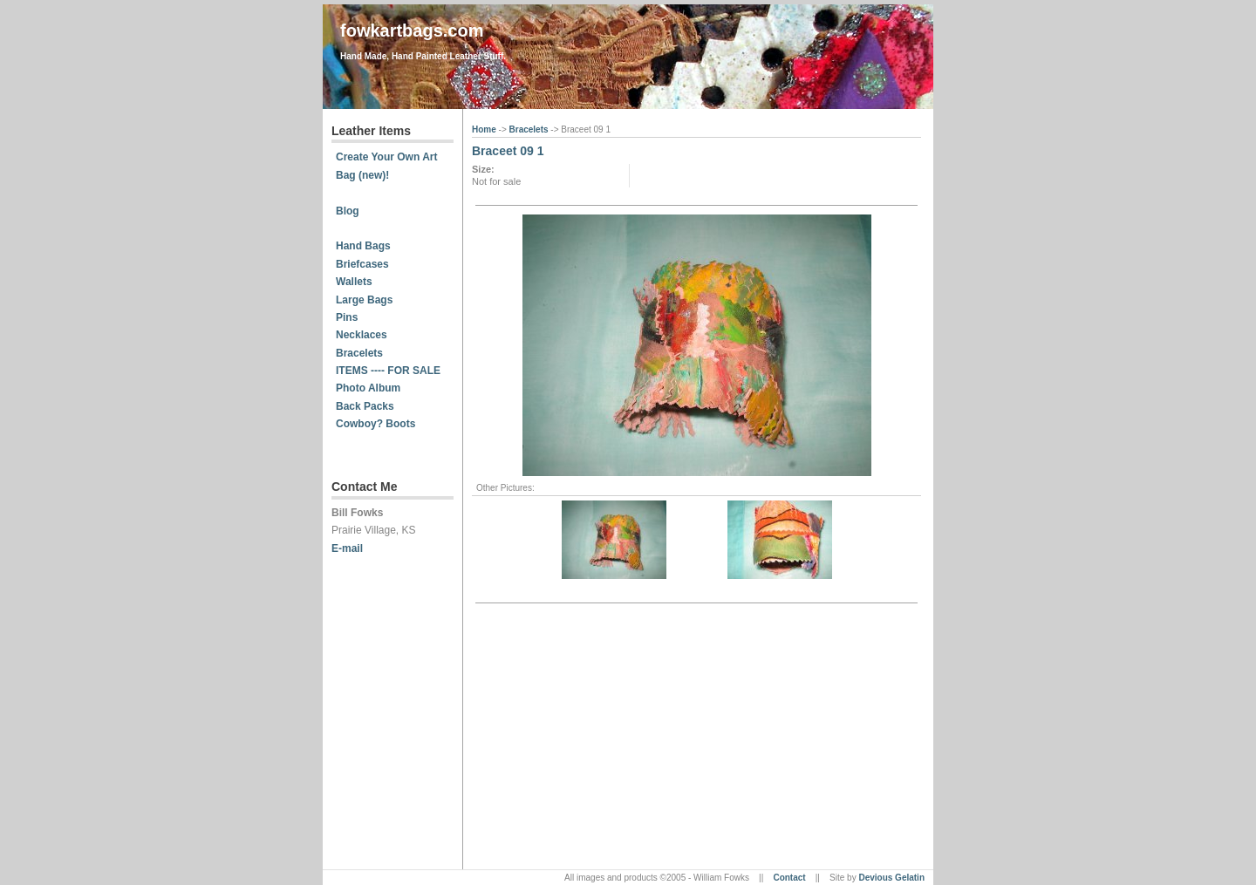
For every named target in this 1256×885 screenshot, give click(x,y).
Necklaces (361, 335)
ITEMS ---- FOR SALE (388, 370)
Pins (347, 317)
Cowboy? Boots (375, 424)
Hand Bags (363, 246)
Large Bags (364, 300)
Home (485, 129)
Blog (347, 211)
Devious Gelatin (891, 877)
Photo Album (368, 388)
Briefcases (362, 264)
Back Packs (365, 406)
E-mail (347, 548)
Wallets (354, 282)
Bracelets (359, 353)
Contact (789, 877)
